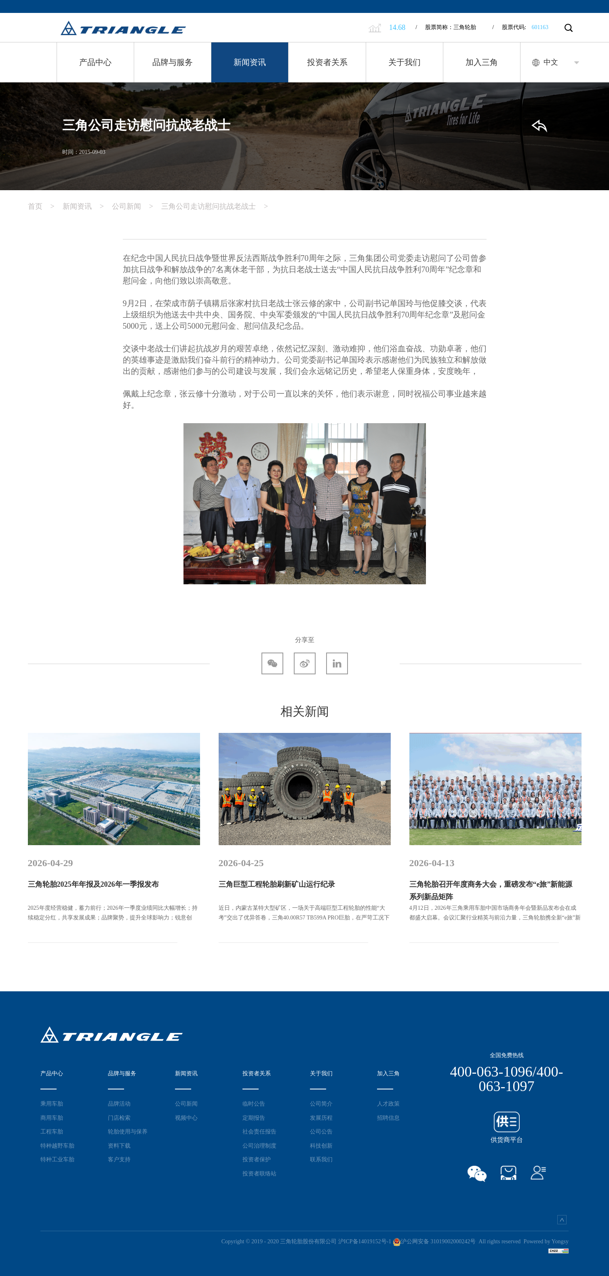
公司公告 (321, 1131)
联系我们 (321, 1159)
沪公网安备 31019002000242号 (434, 1241)
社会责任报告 (259, 1131)
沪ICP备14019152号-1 (364, 1241)
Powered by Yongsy (546, 1241)
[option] (114, 830)
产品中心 (95, 62)
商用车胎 (51, 1117)
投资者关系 (327, 62)
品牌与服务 (172, 62)
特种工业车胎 (57, 1159)
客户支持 (119, 1159)
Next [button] (587, 830)
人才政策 (388, 1103)
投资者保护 (256, 1159)
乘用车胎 (51, 1103)
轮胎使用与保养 (128, 1131)
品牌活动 (119, 1103)
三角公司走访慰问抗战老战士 (218, 206)
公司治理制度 (259, 1145)
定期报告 (253, 1117)
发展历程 (321, 1117)
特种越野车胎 (57, 1145)
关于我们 (404, 62)
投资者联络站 (259, 1173)
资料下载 (119, 1145)
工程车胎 (51, 1131)
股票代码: (520, 27)
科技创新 (321, 1145)
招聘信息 (388, 1117)
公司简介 (321, 1103)
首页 (45, 206)
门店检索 (119, 1117)
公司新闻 (136, 206)
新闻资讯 (250, 62)
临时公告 (253, 1103)
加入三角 (482, 62)
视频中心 (186, 1117)
